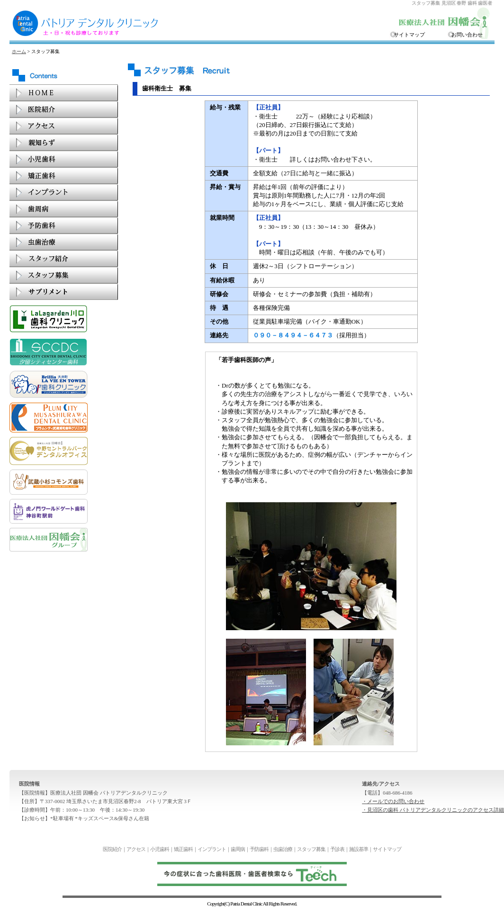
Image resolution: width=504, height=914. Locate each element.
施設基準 (358, 849)
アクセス (135, 849)
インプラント (212, 849)
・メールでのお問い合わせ (393, 801)
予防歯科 (259, 849)
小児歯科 (159, 849)
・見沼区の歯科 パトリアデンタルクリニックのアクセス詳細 (433, 810)
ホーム (19, 51)
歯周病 (238, 849)
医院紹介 (112, 849)
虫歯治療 (282, 849)
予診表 (337, 849)
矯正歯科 (183, 849)
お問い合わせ (467, 34)
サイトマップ (409, 34)
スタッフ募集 (311, 849)
